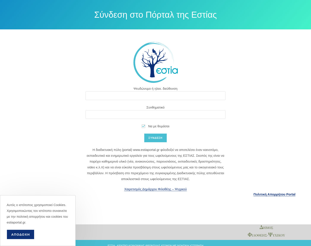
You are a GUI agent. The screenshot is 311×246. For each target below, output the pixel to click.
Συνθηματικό (155, 107)
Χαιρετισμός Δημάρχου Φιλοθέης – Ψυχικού (155, 189)
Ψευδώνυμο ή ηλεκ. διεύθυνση (155, 88)
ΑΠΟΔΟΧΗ (20, 234)
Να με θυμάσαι (155, 126)
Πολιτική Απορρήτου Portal (274, 194)
